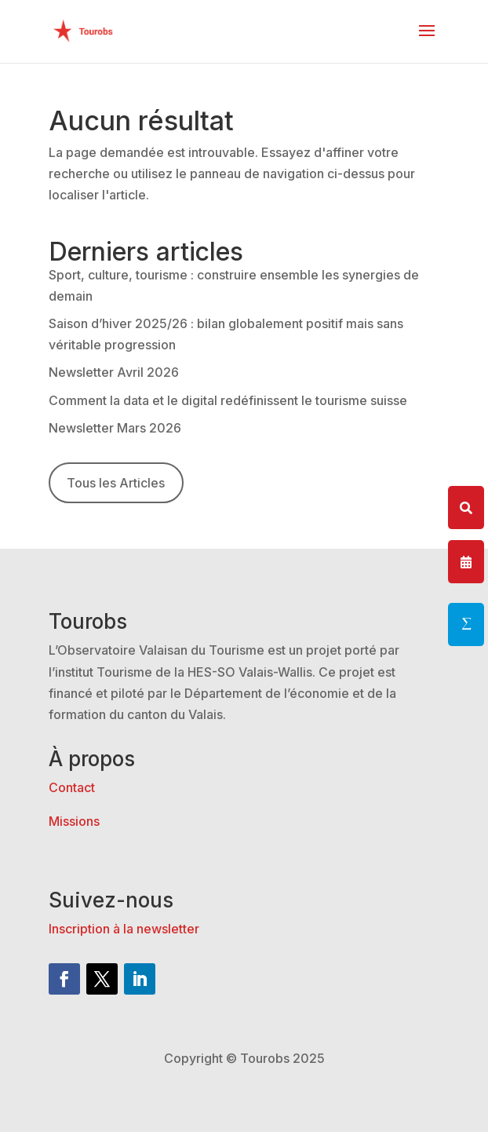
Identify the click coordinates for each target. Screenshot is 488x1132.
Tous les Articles (116, 483)
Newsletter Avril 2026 (114, 372)
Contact (72, 787)
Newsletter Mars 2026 (115, 428)
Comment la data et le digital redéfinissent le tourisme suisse (228, 400)
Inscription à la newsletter (124, 929)
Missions (74, 821)
